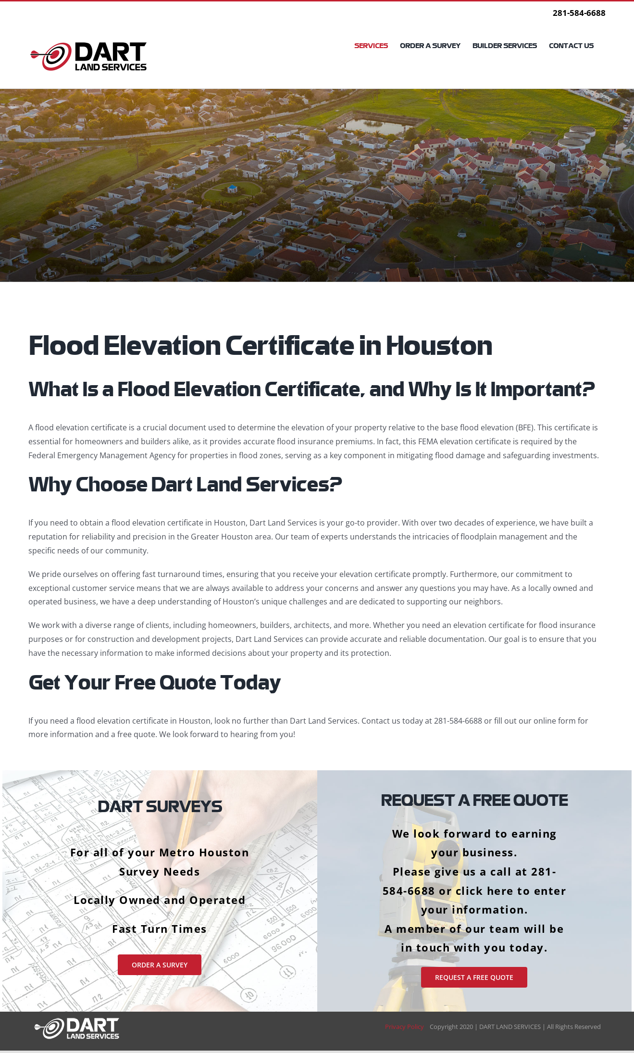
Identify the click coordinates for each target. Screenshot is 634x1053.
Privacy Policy (407, 1026)
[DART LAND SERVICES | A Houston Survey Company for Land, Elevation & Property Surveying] (77, 1020)
